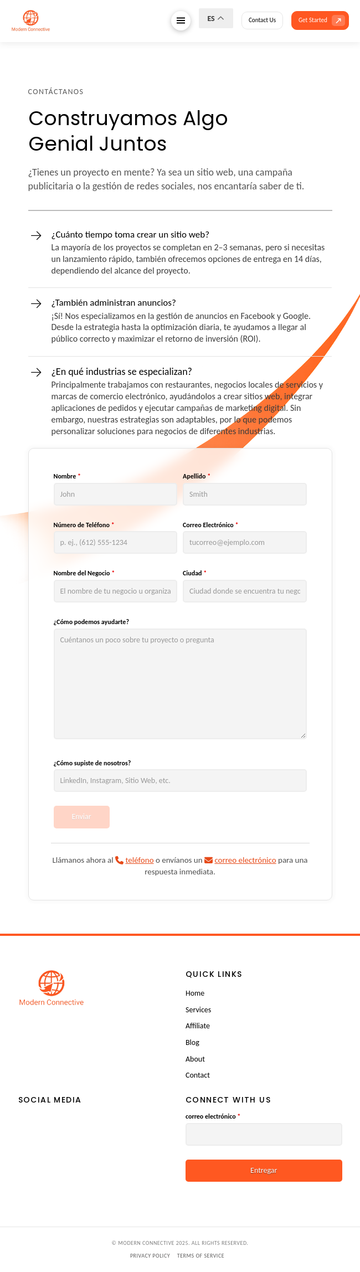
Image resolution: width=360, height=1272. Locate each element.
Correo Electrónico (211, 525)
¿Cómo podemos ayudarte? (91, 622)
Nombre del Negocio (84, 573)
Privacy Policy (150, 1255)
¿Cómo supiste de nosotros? (92, 763)
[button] (181, 20)
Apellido (196, 476)
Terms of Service (200, 1255)
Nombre (67, 476)
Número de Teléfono (84, 525)
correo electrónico (213, 1116)
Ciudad (195, 573)
